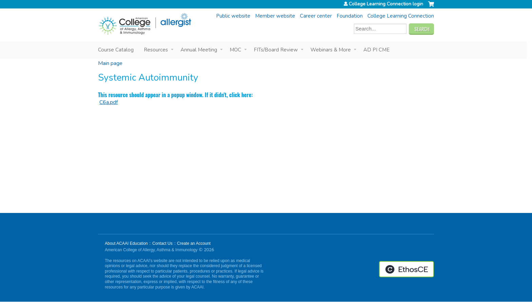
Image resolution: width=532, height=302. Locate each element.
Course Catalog (116, 49)
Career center (316, 16)
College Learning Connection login (386, 4)
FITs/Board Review (276, 49)
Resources (156, 49)
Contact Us (162, 243)
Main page (110, 63)
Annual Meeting (198, 49)
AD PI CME (376, 49)
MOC (235, 49)
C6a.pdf (108, 102)
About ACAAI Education (126, 243)
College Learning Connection (400, 16)
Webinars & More (330, 49)
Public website (233, 16)
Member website (275, 16)
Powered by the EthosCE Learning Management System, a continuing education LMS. (406, 269)
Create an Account (194, 243)
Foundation (350, 16)
